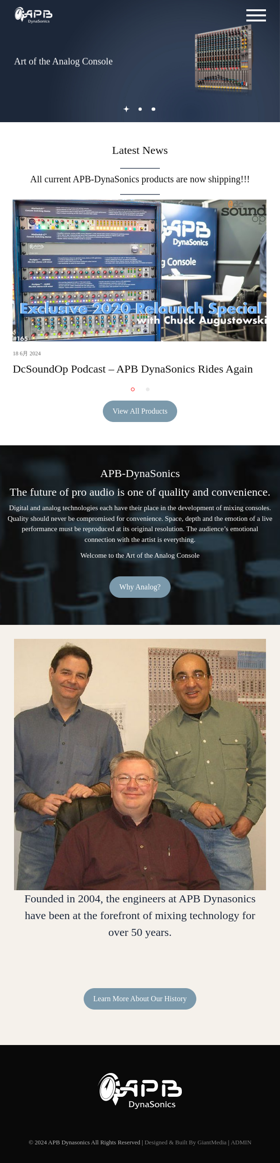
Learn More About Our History (140, 999)
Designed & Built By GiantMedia (185, 1142)
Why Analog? (139, 587)
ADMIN (241, 1142)
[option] (140, 61)
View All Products (140, 411)
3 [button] (153, 109)
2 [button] (140, 109)
